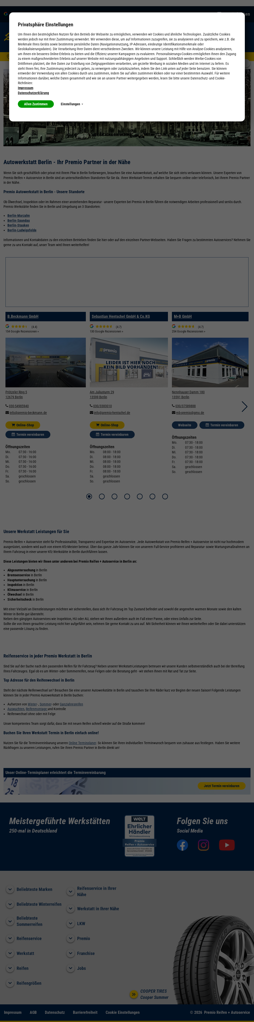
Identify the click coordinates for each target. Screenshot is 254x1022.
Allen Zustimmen (36, 104)
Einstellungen (72, 104)
